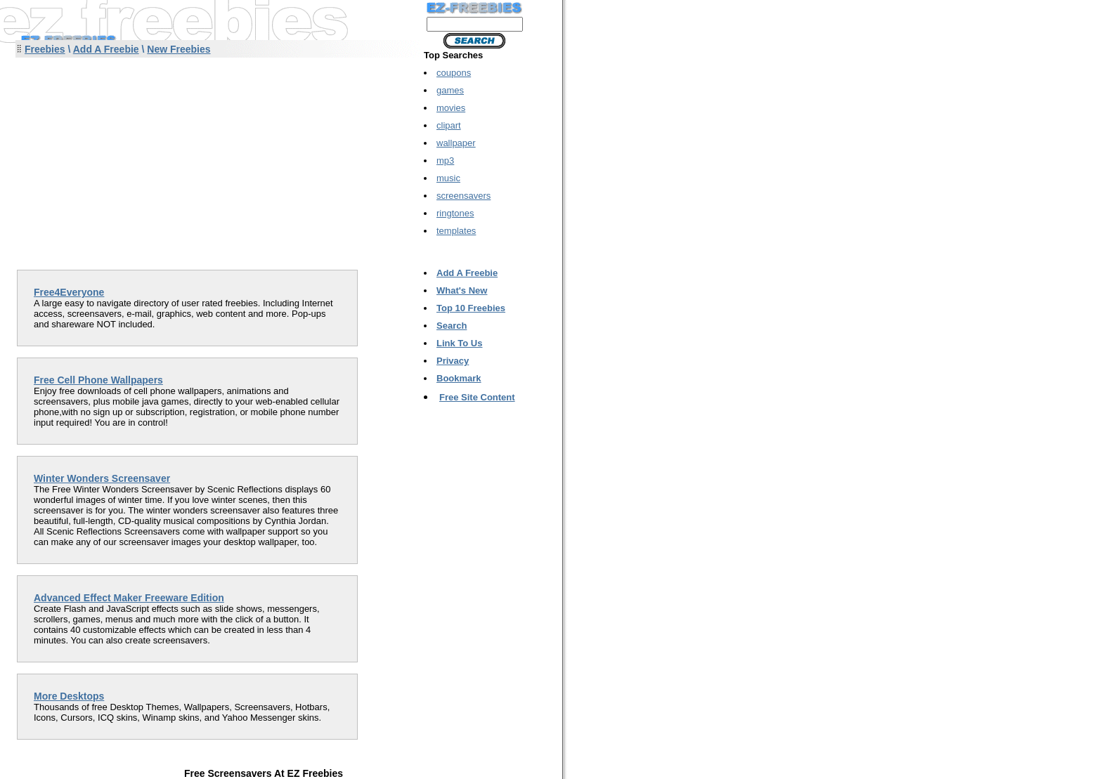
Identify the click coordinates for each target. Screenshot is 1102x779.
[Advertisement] (132, 157)
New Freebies (178, 49)
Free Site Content (477, 397)
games (450, 90)
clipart (448, 125)
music (448, 178)
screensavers (463, 195)
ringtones (455, 213)
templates (456, 230)
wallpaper (456, 143)
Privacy (452, 360)
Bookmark (458, 378)
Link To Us (459, 343)
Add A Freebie (106, 49)
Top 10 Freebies (470, 308)
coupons (453, 72)
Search (451, 325)
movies (450, 108)
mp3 (445, 160)
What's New (461, 290)
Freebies (45, 49)
